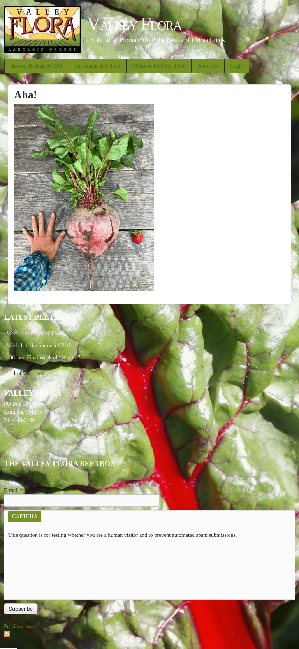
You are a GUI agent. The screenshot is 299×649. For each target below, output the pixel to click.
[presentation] (40, 567)
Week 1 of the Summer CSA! (38, 345)
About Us (207, 66)
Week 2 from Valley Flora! (36, 333)
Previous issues (20, 627)
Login (236, 66)
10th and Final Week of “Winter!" (43, 358)
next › (42, 373)
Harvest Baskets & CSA (36, 66)
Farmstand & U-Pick (97, 66)
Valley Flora (134, 23)
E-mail (13, 490)
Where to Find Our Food (159, 66)
